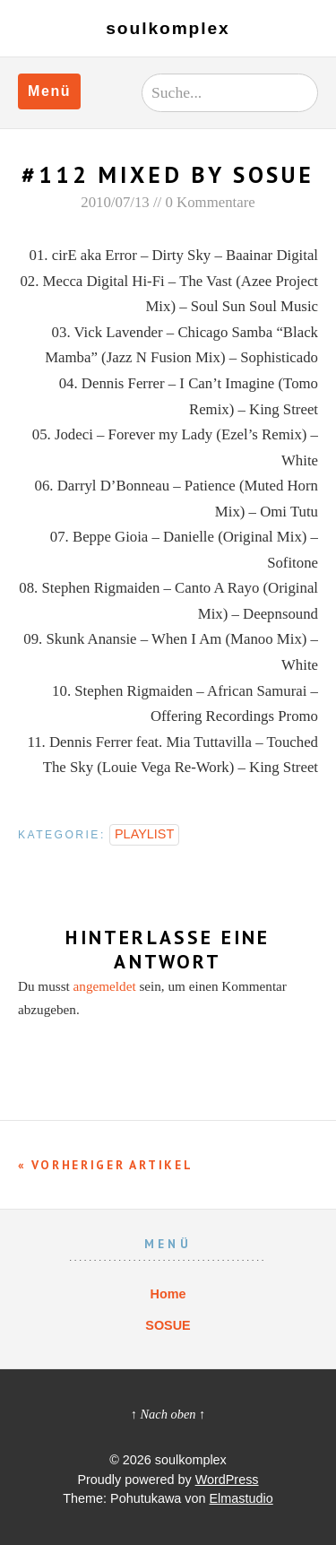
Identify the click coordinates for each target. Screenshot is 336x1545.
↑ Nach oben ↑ (168, 1414)
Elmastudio (241, 1498)
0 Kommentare (209, 202)
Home (168, 1294)
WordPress (227, 1479)
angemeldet (104, 986)
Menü (49, 91)
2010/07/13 (115, 202)
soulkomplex (167, 28)
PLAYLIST (144, 834)
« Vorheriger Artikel (105, 1165)
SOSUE (167, 1325)
